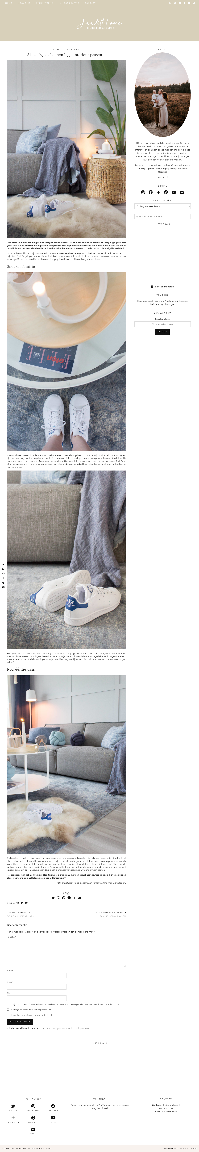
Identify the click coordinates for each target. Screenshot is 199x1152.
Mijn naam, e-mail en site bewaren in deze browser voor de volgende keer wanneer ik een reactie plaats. (66, 1004)
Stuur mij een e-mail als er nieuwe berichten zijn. (32, 1015)
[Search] (194, 3)
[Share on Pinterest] (26, 903)
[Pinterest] (175, 3)
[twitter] (13, 1108)
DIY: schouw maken (111, 914)
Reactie (11, 937)
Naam (11, 970)
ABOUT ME (24, 3)
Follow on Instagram (162, 286)
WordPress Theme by (180, 1148)
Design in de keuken (21, 914)
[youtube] (174, 192)
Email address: (162, 319)
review (75, 49)
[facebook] (151, 192)
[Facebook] (180, 3)
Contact (90, 3)
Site (8, 993)
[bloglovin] (158, 192)
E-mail (11, 982)
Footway (95, 259)
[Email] (189, 3)
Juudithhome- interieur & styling (31, 1148)
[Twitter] (53, 898)
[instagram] (143, 192)
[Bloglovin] (184, 3)
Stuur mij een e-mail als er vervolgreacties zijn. (31, 1009)
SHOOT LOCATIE (69, 3)
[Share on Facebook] (18, 903)
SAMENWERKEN (45, 3)
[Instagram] (170, 3)
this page (183, 301)
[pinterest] (166, 192)
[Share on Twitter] (22, 903)
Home (8, 3)
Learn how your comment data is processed (68, 1028)
